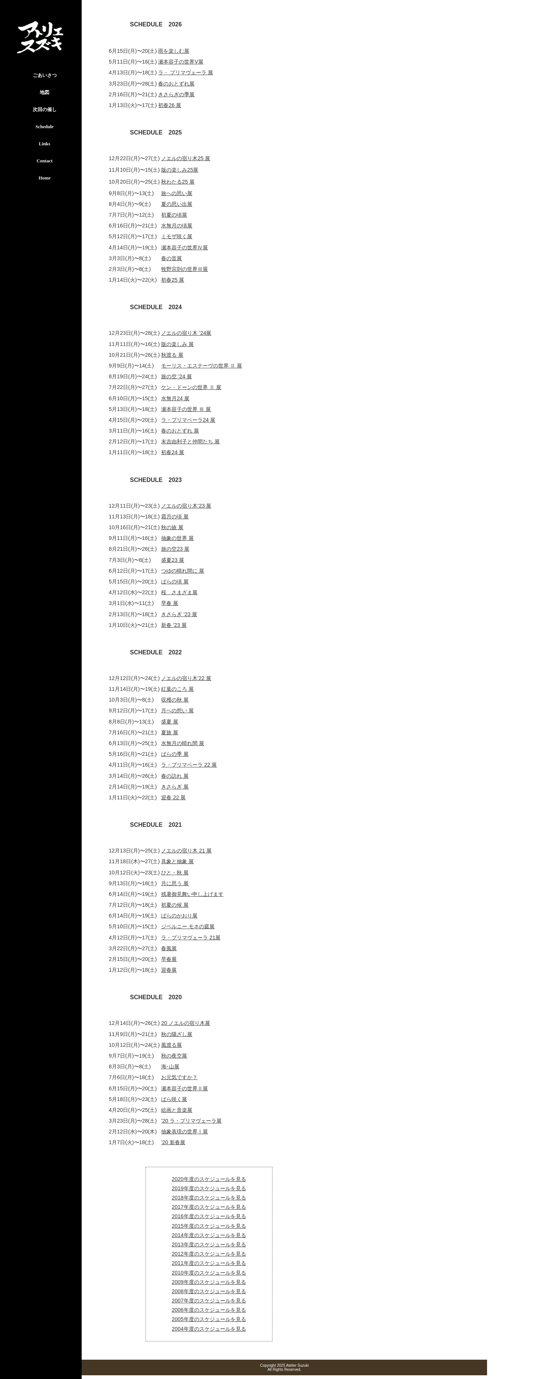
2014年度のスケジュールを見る (209, 1235)
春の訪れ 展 (175, 776)
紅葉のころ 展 (177, 689)
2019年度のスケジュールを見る (209, 1188)
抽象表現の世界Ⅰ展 (184, 1131)
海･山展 (170, 1066)
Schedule (44, 126)
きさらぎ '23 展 (179, 614)
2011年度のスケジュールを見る (209, 1263)
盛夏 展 (169, 722)
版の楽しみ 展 (177, 344)
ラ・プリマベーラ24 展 (188, 420)
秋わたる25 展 (178, 182)
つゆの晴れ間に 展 (182, 571)
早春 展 (169, 603)
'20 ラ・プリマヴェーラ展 (191, 1121)
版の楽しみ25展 (179, 170)
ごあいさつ (45, 75)
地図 (44, 92)
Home (44, 178)
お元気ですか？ (179, 1077)
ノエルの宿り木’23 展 (186, 506)
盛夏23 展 (172, 560)
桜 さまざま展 (179, 592)
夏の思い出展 (176, 204)
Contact (45, 161)
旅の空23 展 (175, 549)
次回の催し (45, 109)
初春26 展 (169, 105)
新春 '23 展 (174, 625)
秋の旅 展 (172, 527)
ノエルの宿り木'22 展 (186, 678)
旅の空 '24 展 (176, 376)
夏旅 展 (169, 732)
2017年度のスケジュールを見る (209, 1207)
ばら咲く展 (174, 1099)
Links (44, 143)
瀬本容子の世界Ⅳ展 (184, 247)
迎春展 (169, 970)
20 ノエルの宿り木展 (185, 1023)
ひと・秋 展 (175, 872)
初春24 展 (172, 452)
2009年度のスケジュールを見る (209, 1282)
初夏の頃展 (174, 215)
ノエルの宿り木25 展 (185, 158)
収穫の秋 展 (175, 700)
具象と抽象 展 (177, 861)
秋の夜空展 (174, 1056)
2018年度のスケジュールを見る (209, 1198)
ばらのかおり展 (179, 916)
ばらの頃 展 (175, 582)
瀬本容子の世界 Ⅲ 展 (186, 409)
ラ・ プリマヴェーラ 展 (185, 72)
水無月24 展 (175, 398)
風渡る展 (171, 1045)
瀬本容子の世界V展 (180, 62)
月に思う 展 (175, 883)
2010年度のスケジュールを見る (209, 1273)
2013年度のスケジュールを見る (209, 1244)
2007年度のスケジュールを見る (209, 1301)
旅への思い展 (176, 193)
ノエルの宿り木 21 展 (186, 851)
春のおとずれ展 (176, 84)
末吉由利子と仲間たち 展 (190, 441)
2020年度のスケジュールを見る (209, 1179)
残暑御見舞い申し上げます (192, 894)
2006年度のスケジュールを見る (209, 1310)
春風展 (169, 948)
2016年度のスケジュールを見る (209, 1216)
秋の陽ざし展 (176, 1034)
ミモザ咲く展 (176, 236)
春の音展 (171, 258)
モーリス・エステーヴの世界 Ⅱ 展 (201, 366)
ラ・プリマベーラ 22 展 (189, 765)
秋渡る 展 (172, 355)
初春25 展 (172, 280)
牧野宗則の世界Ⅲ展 (184, 269)
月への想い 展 (177, 710)
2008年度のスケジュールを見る (209, 1291)
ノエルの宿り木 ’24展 (186, 333)
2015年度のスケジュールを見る (209, 1226)
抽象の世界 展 (177, 538)
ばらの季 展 (175, 754)
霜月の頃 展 (175, 516)
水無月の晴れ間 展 (182, 743)
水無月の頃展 (176, 226)
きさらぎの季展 (176, 94)
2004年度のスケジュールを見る (209, 1329)
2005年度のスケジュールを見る (209, 1319)
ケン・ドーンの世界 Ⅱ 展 (191, 387)
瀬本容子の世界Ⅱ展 (184, 1088)
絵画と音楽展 (176, 1110)
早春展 (169, 959)
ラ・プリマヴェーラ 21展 (191, 938)
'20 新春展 (173, 1142)
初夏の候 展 (175, 905)
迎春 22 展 (173, 797)
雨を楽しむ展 (173, 51)
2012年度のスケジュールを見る (209, 1254)
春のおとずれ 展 (180, 431)
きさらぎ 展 (175, 787)
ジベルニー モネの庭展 (188, 926)
